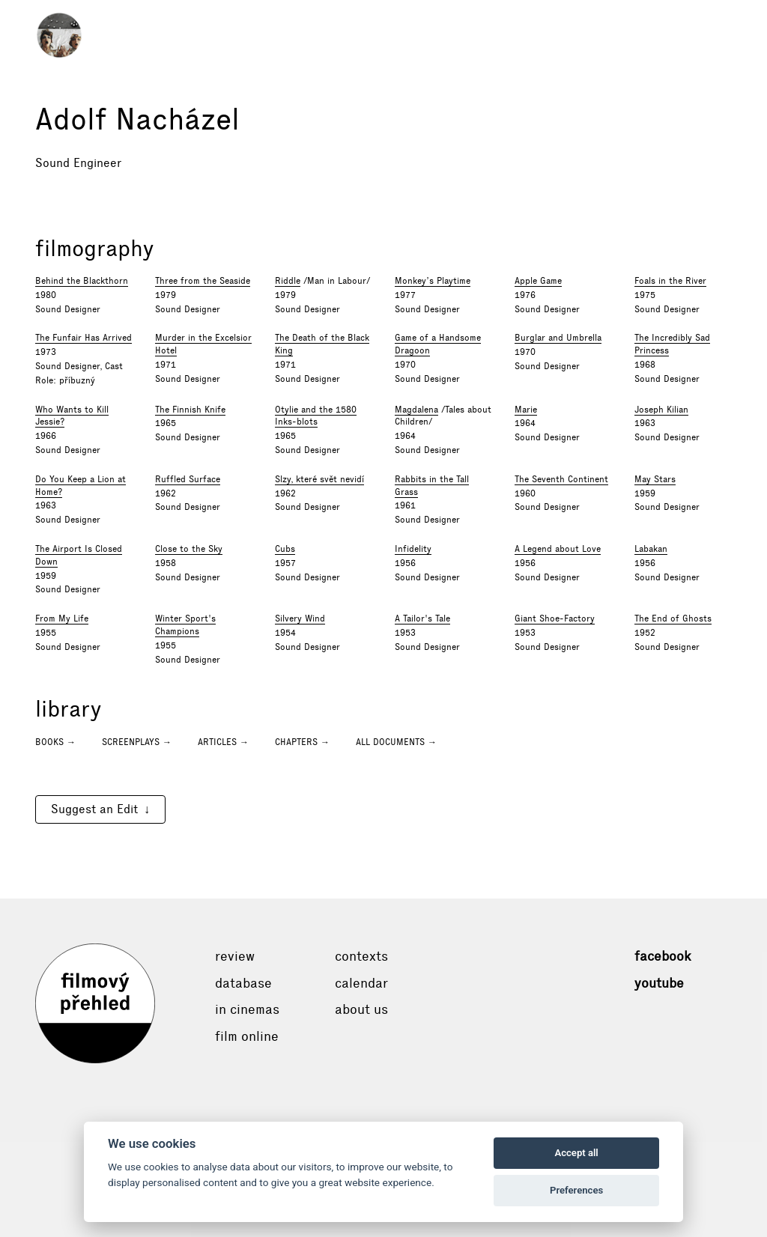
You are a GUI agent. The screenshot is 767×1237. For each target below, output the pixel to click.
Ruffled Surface (187, 479)
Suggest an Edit (94, 809)
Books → (55, 742)
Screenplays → (137, 742)
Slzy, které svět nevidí (319, 479)
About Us (361, 1009)
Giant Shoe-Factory (555, 618)
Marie (526, 409)
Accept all (576, 1152)
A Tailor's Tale (422, 618)
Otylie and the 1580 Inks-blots (316, 416)
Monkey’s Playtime (432, 281)
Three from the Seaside (202, 281)
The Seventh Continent (561, 479)
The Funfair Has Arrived (83, 337)
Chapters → (302, 742)
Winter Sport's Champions (185, 624)
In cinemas (247, 1009)
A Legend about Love (558, 549)
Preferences (576, 1190)
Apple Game (538, 281)
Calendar (361, 983)
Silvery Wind (300, 618)
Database (243, 983)
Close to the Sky (188, 549)
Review (235, 956)
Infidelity (413, 549)
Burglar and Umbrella (558, 337)
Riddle (287, 281)
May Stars (655, 479)
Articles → (223, 742)
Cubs (285, 549)
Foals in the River (670, 281)
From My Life (61, 618)
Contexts (361, 956)
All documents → (396, 742)
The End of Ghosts (673, 618)
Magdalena (416, 409)
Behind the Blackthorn (81, 281)
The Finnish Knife (190, 409)
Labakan (650, 549)
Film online (247, 1036)
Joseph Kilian (661, 409)
